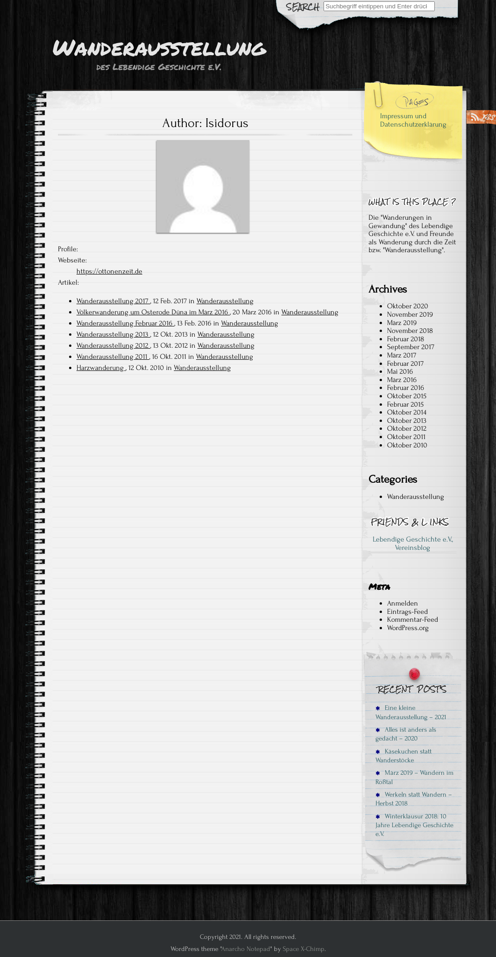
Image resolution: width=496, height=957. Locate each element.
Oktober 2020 (407, 306)
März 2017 (401, 355)
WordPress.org (408, 628)
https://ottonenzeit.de (109, 271)
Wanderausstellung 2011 (112, 356)
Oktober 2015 (406, 396)
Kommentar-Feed (412, 619)
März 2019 (402, 323)
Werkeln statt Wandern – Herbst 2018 (413, 799)
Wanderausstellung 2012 (113, 345)
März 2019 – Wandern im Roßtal (414, 777)
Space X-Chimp (303, 949)
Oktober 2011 (406, 437)
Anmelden (402, 603)
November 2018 (410, 330)
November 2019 (410, 314)
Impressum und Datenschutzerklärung (413, 120)
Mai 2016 (400, 371)
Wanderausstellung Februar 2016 (125, 323)
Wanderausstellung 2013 (113, 334)
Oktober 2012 (406, 428)
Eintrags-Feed (407, 611)
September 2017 (410, 347)
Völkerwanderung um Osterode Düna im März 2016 (153, 312)
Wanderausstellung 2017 (113, 301)
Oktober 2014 (406, 412)
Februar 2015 (405, 404)
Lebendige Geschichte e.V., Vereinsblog (413, 543)
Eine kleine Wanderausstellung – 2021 (410, 712)
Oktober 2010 (407, 445)
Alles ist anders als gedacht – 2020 (405, 734)
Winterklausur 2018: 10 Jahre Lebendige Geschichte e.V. (414, 825)
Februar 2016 (405, 387)
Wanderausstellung (225, 301)
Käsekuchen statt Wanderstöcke (403, 755)
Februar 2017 (405, 363)
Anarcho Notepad (245, 949)
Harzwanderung (101, 368)
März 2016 (402, 380)
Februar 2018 (405, 339)
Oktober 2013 (406, 420)
